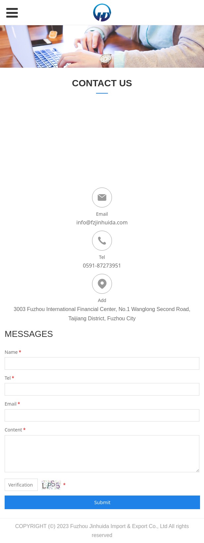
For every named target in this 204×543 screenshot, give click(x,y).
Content (15, 430)
